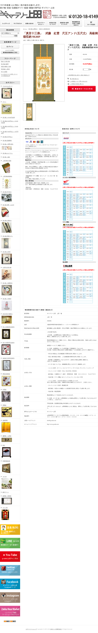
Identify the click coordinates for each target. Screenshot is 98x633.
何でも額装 (4, 71)
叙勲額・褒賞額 (10, 500)
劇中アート (6, 492)
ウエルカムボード (10, 92)
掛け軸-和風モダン (10, 242)
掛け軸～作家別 (10, 304)
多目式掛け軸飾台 (10, 318)
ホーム (25, 29)
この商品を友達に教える (77, 84)
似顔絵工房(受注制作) (10, 364)
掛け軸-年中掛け (10, 196)
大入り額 (10, 513)
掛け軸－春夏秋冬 (10, 289)
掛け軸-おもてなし (8, 153)
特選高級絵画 (10, 467)
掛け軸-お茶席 (10, 258)
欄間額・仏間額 (10, 438)
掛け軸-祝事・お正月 (10, 211)
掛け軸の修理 (4, 64)
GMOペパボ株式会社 (56, 629)
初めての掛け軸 (5, 61)
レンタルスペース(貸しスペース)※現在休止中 (9, 75)
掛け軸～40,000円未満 (9, 117)
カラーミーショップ (31, 629)
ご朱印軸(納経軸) (10, 182)
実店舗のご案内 (5, 69)
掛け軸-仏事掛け (10, 226)
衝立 (10, 451)
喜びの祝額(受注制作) (10, 348)
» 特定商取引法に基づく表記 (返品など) (79, 75)
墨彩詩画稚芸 (10, 380)
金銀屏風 (10, 426)
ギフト (10, 108)
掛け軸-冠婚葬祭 (7, 140)
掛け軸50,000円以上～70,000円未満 (9, 127)
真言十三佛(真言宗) (44, 29)
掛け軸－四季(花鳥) (10, 146)
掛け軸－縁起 (6, 157)
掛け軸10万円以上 (7, 137)
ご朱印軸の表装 (10, 166)
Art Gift (10, 482)
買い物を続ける (74, 79)
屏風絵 (10, 411)
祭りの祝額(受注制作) (10, 333)
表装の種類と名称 (6, 66)
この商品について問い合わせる (78, 81)
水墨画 (10, 395)
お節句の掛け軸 (10, 273)
